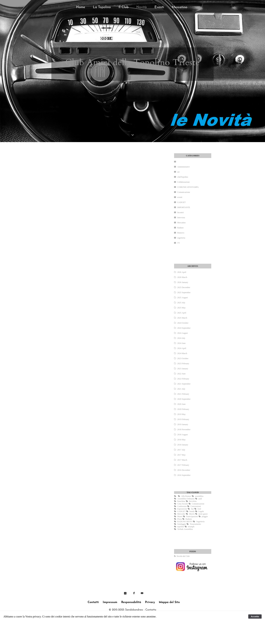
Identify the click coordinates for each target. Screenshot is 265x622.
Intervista (181, 217)
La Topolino (102, 7)
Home (80, 7)
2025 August (182, 297)
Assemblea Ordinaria (186, 498)
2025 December (183, 287)
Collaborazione (183, 182)
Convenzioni (195, 506)
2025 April (181, 313)
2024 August (182, 333)
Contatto (150, 609)
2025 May (181, 308)
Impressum (110, 602)
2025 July (181, 302)
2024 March (182, 353)
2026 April (181, 272)
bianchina (181, 501)
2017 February (183, 465)
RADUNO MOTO (184, 521)
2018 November (183, 429)
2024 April (181, 348)
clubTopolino (182, 177)
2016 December (183, 470)
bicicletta (193, 501)
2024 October (182, 323)
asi (178, 172)
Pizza (179, 519)
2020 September (183, 399)
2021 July (181, 389)
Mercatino (179, 7)
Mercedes (181, 514)
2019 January (182, 424)
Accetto (255, 616)
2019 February (183, 419)
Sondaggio (181, 524)
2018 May (181, 439)
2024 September (183, 328)
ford (199, 509)
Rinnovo (180, 233)
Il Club (124, 7)
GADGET (181, 202)
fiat (192, 509)
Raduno (180, 228)
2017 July (181, 450)
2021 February (183, 394)
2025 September (183, 292)
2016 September (183, 475)
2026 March (182, 277)
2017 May (181, 455)
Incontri (180, 212)
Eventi (159, 7)
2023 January (182, 368)
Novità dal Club (183, 556)
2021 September (183, 384)
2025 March (182, 318)
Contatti (93, 602)
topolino (180, 526)
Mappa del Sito (169, 602)
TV (178, 243)
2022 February (183, 379)
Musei (179, 516)
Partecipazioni (192, 516)
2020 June (181, 404)
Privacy (150, 602)
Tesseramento (195, 524)
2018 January (182, 445)
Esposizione (182, 509)
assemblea (199, 496)
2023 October (182, 358)
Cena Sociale (182, 504)
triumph (191, 526)
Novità (141, 7)
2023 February (183, 363)
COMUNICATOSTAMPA (188, 187)
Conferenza (182, 506)
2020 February (183, 409)
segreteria (181, 238)
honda (191, 511)
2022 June (181, 373)
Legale (201, 511)
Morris (192, 514)
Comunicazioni (198, 504)
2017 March (182, 460)
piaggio (205, 516)
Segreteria (200, 521)
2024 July (181, 338)
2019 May (181, 414)
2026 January (182, 282)
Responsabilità (131, 602)
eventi (179, 197)
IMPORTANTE (183, 207)
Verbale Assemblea (185, 529)
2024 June (181, 343)
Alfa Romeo (186, 496)
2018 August (182, 434)
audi (200, 498)
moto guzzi (203, 514)
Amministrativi (183, 167)
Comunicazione (183, 192)
